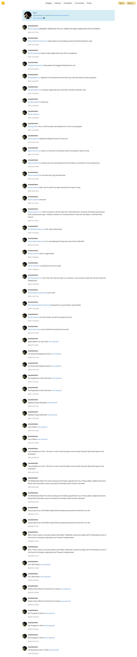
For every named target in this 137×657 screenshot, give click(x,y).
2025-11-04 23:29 (33, 321)
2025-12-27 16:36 (33, 44)
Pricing (89, 3)
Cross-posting (79, 3)
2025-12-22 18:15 (33, 203)
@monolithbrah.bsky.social (37, 41)
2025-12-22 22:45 (33, 118)
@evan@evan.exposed (61, 15)
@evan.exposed (33, 29)
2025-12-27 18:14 (33, 32)
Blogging (49, 3)
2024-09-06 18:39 (33, 487)
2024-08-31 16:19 (33, 541)
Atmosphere (68, 3)
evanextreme (33, 26)
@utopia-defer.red (34, 90)
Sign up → (130, 3)
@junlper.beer (33, 126)
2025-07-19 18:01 (33, 345)
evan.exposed (38, 18)
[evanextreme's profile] (24, 27)
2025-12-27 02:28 (33, 57)
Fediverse (58, 3)
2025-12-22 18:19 (33, 191)
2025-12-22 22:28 (33, 130)
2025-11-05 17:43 (33, 296)
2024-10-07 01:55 (33, 457)
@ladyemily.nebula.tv (35, 65)
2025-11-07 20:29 (33, 245)
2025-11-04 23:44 (33, 308)
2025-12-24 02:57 (33, 81)
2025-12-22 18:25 (33, 179)
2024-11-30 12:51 (33, 382)
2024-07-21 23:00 (33, 568)
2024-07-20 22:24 (33, 580)
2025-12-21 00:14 (33, 220)
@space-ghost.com (34, 212)
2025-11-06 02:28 (33, 284)
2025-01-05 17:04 (33, 357)
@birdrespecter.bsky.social (37, 293)
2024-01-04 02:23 (33, 629)
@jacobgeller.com (34, 77)
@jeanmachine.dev (34, 151)
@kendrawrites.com (35, 278)
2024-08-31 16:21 (33, 514)
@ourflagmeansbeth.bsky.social (39, 305)
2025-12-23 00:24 (33, 105)
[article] (68, 29)
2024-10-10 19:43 (33, 430)
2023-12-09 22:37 (33, 653)
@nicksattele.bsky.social (36, 229)
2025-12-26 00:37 (33, 69)
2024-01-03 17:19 (33, 641)
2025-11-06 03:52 (33, 257)
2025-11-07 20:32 (33, 233)
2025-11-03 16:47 (33, 333)
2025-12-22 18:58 (33, 154)
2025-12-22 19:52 (33, 142)
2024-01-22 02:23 (33, 617)
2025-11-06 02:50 (33, 269)
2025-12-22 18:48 (33, 166)
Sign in (121, 3)
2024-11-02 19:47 (33, 406)
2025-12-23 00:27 (33, 93)
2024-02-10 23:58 (33, 592)
